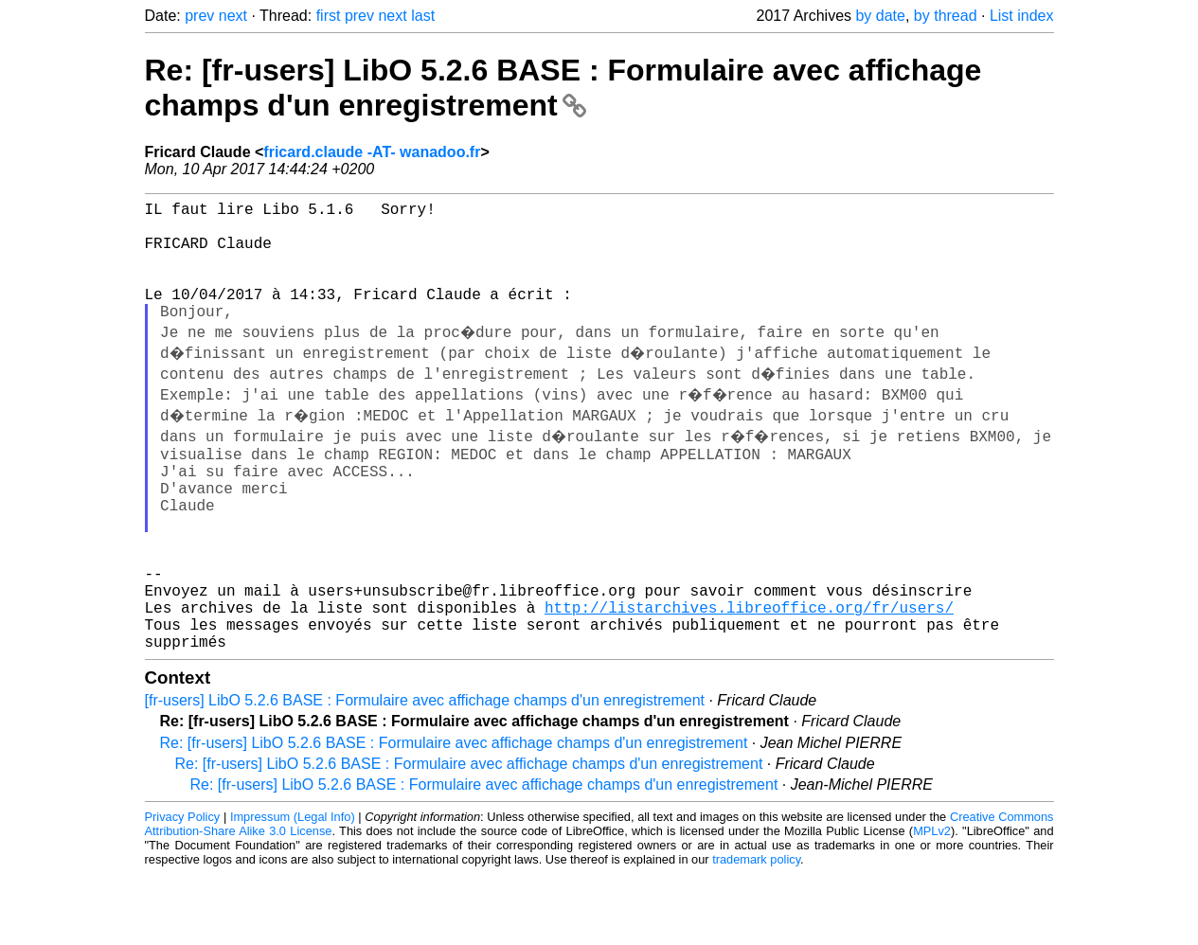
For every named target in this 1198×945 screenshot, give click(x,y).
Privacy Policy (183, 888)
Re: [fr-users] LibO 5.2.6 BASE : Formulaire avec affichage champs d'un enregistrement (563, 87)
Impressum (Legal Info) (292, 888)
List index (1022, 16)
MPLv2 (932, 902)
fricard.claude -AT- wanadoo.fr (371, 152)
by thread (945, 16)
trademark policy (756, 930)
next (233, 16)
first (328, 16)
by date (879, 16)
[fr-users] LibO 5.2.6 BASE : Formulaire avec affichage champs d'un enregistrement (425, 771)
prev (199, 16)
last (423, 16)
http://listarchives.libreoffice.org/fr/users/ (749, 670)
